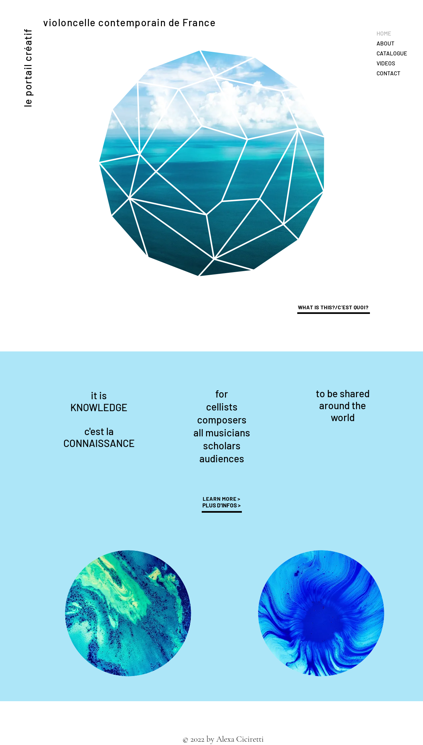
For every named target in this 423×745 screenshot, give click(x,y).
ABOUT (385, 43)
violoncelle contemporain (104, 22)
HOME (384, 33)
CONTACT (388, 73)
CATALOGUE (392, 53)
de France (191, 22)
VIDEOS (386, 63)
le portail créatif (28, 67)
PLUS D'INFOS (220, 505)
